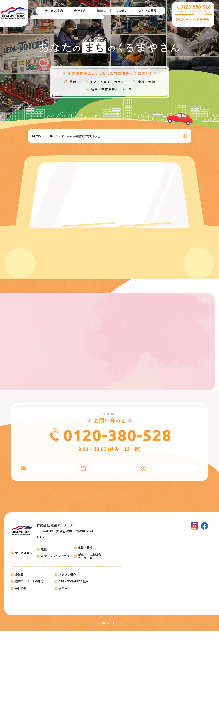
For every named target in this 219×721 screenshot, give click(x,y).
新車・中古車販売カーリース (89, 646)
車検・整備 (85, 637)
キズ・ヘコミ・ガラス (55, 646)
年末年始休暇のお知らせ (75, 136)
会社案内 (20, 664)
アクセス (84, 615)
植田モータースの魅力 (29, 671)
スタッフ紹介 (67, 664)
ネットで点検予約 (195, 19)
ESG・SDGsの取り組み (73, 671)
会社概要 (20, 678)
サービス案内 (23, 642)
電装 (44, 639)
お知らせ (64, 678)
